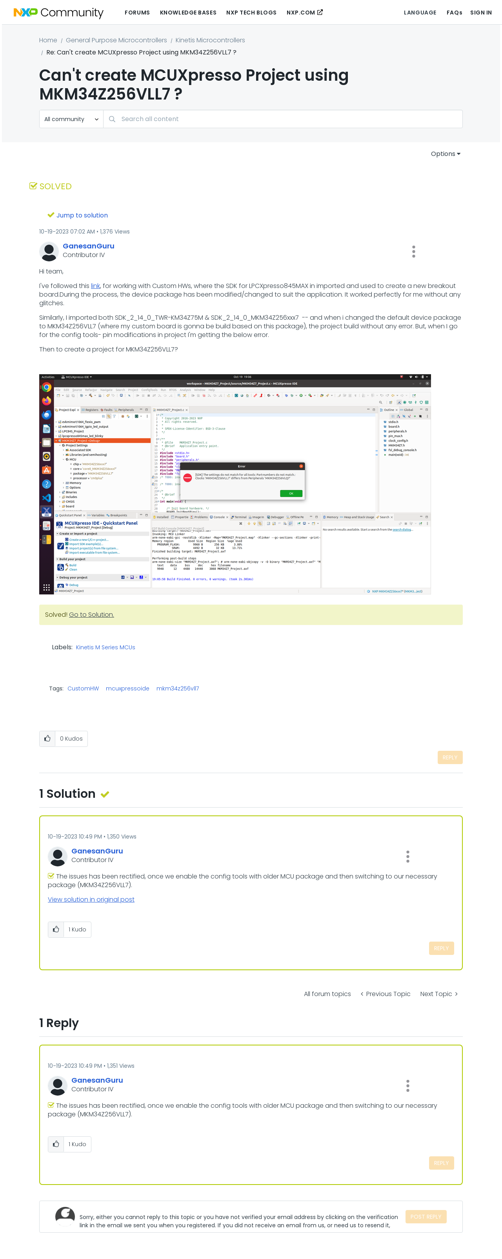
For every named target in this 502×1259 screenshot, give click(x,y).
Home (48, 40)
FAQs (454, 12)
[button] (414, 251)
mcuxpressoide (127, 688)
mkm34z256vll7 (177, 688)
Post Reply (426, 1217)
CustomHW (83, 688)
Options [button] (443, 153)
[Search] (283, 119)
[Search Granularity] (71, 119)
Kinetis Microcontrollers (210, 40)
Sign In (481, 12)
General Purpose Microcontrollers (116, 40)
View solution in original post (91, 899)
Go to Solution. (91, 614)
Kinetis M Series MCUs (105, 647)
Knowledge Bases (188, 12)
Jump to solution (82, 215)
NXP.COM (301, 12)
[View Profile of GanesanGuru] (89, 246)
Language (420, 12)
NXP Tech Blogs (251, 12)
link (95, 285)
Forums (137, 12)
